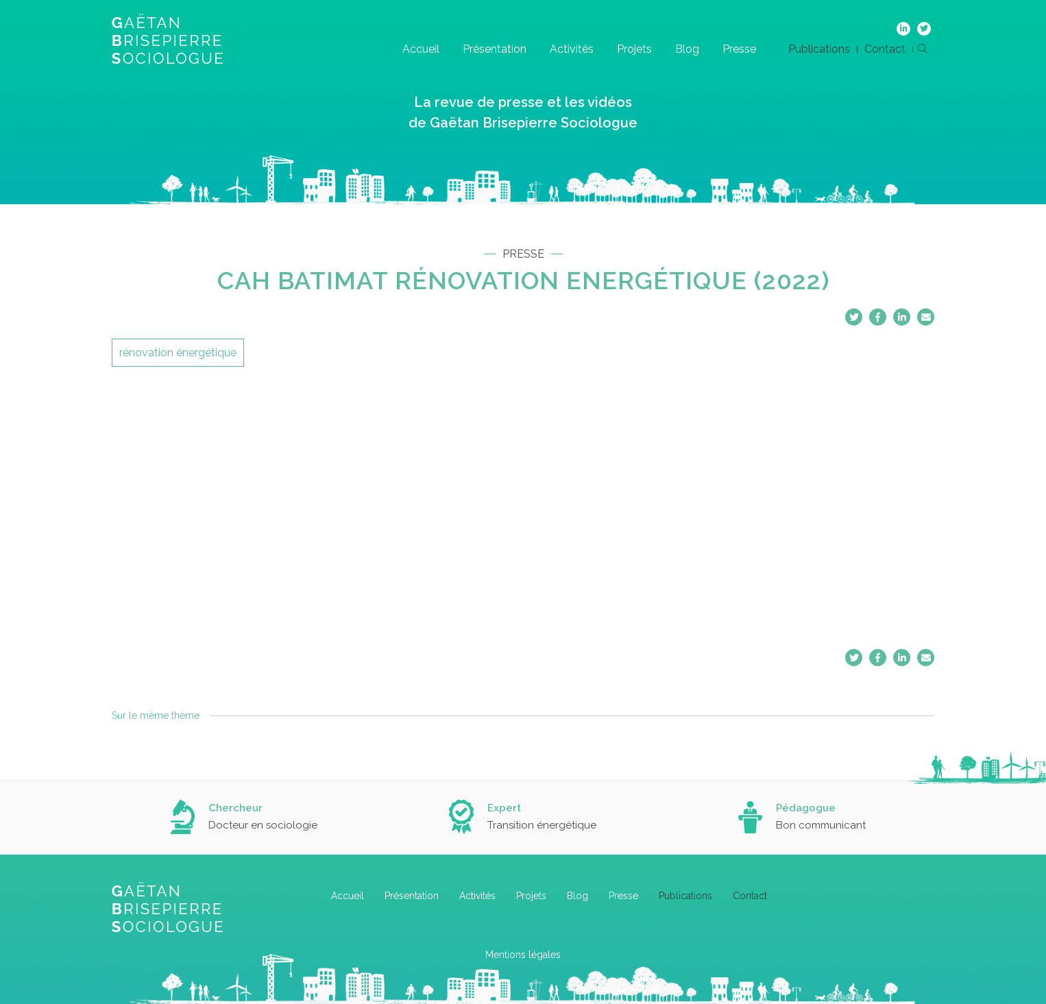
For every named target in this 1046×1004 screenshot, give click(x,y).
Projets (634, 49)
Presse (739, 49)
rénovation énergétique (177, 352)
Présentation (494, 49)
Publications (819, 49)
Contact (884, 49)
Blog (687, 49)
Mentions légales (523, 954)
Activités (572, 49)
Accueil (420, 49)
